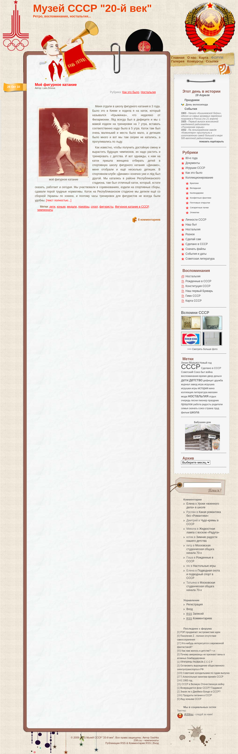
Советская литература (200, 258)
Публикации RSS (115, 743)
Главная (178, 57)
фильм (185, 412)
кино (212, 388)
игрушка (209, 384)
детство (196, 380)
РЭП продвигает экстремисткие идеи (200, 632)
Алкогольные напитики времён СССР (203, 677)
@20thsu (188, 714)
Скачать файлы (195, 249)
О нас (191, 57)
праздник (213, 400)
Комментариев (199, 618)
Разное (190, 234)
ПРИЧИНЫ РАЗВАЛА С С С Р (196, 662)
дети (52, 206)
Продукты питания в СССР (197, 695)
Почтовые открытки (200, 202)
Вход (189, 609)
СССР (190, 366)
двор (210, 376)
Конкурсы (195, 61)
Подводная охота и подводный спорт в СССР (203, 574)
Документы (192, 163)
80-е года (191, 158)
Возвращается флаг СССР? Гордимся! (201, 688)
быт (203, 372)
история (203, 388)
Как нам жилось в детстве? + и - (199, 651)
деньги (218, 376)
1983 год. (188, 680)
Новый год (205, 362)
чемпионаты (45, 210)
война (209, 372)
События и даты (195, 253)
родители (217, 404)
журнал (185, 384)
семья (184, 408)
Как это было (130, 92)
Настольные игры (204, 566)
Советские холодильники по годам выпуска (206, 673)
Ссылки (212, 61)
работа (197, 404)
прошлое (187, 404)
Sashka (154, 737)
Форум (217, 57)
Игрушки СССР (195, 168)
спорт (94, 206)
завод (194, 384)
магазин (212, 392)
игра (201, 384)
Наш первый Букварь (199, 291)
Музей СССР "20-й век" (92, 8)
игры (194, 388)
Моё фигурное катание (56, 85)
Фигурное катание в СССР (132, 206)
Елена (190, 503)
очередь (186, 400)
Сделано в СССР (196, 244)
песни (194, 400)
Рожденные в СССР (198, 281)
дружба (218, 380)
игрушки (186, 388)
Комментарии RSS (140, 743)
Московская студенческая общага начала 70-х (200, 549)
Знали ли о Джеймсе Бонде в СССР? (200, 691)
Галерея (178, 61)
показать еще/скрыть (211, 141)
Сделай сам (193, 239)
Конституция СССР (198, 286)
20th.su (138, 740)
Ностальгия (148, 92)
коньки (61, 206)
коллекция (187, 392)
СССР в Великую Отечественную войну (203, 684)
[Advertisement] (92, 101)
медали (72, 206)
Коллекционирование (199, 177)
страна (209, 408)
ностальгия (198, 396)
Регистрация (194, 604)
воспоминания (189, 376)
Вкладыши (195, 188)
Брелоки (194, 183)
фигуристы (106, 206)
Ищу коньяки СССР (191, 699)
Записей (195, 613)
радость (206, 404)
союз (201, 408)
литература (201, 392)
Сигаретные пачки (199, 207)
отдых (212, 396)
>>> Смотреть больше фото (202, 349)
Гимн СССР (193, 295)
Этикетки (194, 212)
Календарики (196, 193)
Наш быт (191, 224)
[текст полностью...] (58, 200)
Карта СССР (193, 300)
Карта (203, 57)
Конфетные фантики (200, 197)
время (203, 376)
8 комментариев (149, 219)
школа (194, 412)
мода (184, 396)
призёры (83, 206)
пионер (202, 400)
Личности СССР (195, 219)
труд (216, 408)
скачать (193, 408)
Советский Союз (190, 372)
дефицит (208, 380)
